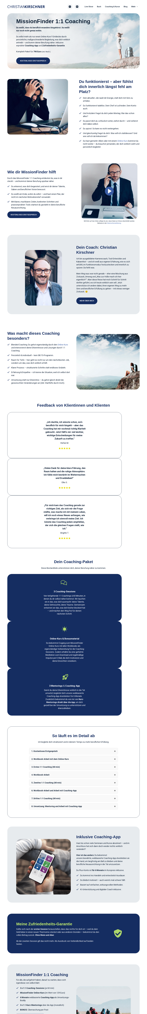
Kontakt (90, 1003)
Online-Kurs (46, 36)
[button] (73, 579)
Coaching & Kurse (112, 7)
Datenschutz (78, 1003)
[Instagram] (70, 6)
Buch (99, 7)
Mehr (135, 6)
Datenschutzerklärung (114, 223)
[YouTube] (77, 6)
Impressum (58, 1003)
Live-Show (89, 7)
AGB (68, 1003)
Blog (125, 7)
